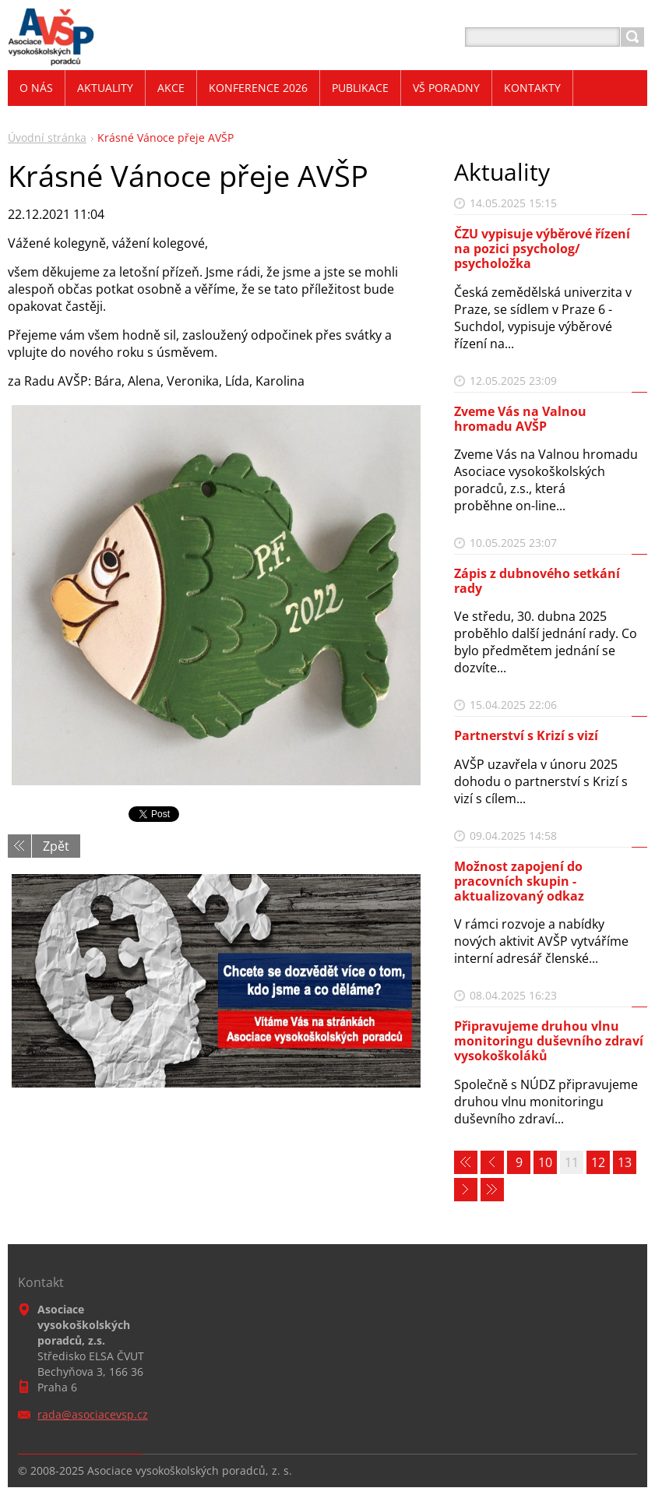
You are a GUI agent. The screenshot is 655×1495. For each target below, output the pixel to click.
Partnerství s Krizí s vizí (526, 735)
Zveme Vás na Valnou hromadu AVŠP (520, 419)
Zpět (56, 846)
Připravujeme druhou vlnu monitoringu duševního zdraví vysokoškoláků (548, 1040)
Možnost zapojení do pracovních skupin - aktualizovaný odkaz (519, 881)
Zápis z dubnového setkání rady (537, 581)
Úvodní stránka (47, 137)
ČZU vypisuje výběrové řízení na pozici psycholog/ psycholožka (542, 248)
